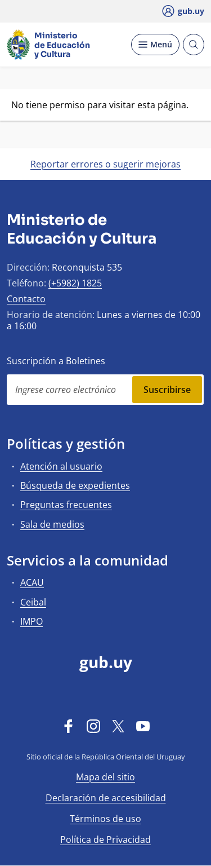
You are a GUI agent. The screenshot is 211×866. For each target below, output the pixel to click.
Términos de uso (105, 818)
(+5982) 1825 (75, 283)
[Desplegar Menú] (155, 44)
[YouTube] (143, 725)
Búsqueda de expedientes (75, 485)
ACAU (32, 582)
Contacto (26, 299)
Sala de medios (52, 524)
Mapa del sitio (105, 777)
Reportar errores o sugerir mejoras (105, 164)
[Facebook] (68, 725)
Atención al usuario (61, 466)
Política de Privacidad (105, 839)
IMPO (31, 621)
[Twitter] (118, 725)
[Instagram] (93, 725)
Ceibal (33, 602)
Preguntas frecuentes (66, 504)
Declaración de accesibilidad (106, 798)
